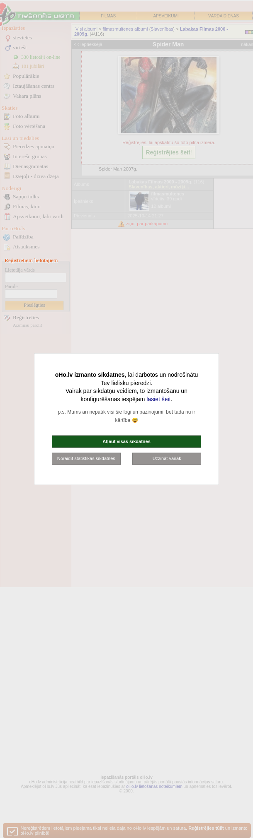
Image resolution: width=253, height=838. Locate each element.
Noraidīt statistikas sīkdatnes (86, 458)
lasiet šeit (158, 398)
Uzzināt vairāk (167, 458)
